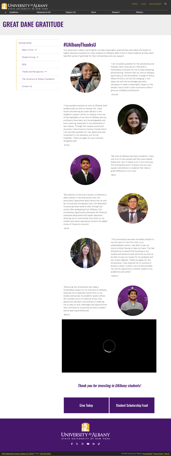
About (93, 12)
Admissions (43, 12)
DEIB (24, 64)
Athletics (139, 12)
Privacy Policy (158, 453)
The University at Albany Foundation (38, 79)
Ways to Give (28, 50)
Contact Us (27, 86)
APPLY (135, 4)
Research (116, 12)
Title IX (166, 453)
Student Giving (28, 57)
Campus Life (70, 12)
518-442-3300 (45, 453)
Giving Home (25, 43)
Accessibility (147, 453)
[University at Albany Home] (25, 6)
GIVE (144, 4)
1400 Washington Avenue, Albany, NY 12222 (18, 453)
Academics (13, 12)
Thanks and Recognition (33, 72)
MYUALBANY (156, 4)
